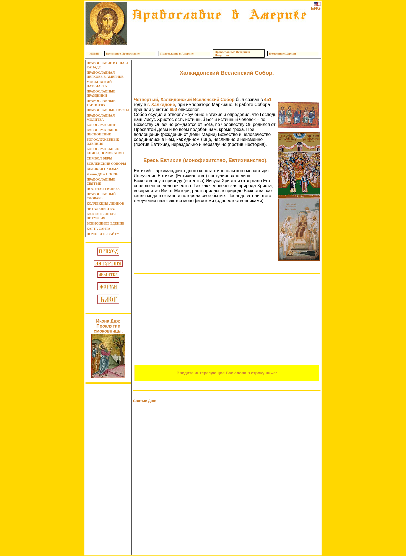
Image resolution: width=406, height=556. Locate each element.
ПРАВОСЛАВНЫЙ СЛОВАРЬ (101, 196)
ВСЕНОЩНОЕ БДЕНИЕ (106, 223)
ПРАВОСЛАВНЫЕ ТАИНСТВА (101, 103)
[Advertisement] (219, 33)
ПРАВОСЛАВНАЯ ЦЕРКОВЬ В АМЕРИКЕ (105, 75)
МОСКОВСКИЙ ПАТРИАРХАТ (99, 84)
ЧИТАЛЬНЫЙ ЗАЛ (102, 209)
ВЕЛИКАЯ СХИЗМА (103, 169)
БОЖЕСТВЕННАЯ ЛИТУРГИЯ (101, 216)
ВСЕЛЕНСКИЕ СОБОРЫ (106, 164)
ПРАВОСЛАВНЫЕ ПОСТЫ (108, 110)
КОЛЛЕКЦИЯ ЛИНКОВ (105, 203)
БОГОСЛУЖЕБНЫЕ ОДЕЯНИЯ (103, 142)
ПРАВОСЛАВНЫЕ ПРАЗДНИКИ (101, 93)
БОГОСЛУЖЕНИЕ (101, 125)
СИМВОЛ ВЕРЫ (99, 158)
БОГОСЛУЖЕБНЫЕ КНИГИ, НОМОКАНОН (105, 151)
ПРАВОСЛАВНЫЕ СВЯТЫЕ (101, 181)
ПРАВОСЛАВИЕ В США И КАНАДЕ (107, 65)
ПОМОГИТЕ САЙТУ (103, 234)
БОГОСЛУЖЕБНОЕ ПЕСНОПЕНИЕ (102, 132)
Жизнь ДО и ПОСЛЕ (102, 174)
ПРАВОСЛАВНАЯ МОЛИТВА (101, 118)
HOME (94, 53)
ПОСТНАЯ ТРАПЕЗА (103, 189)
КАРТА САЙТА (98, 229)
